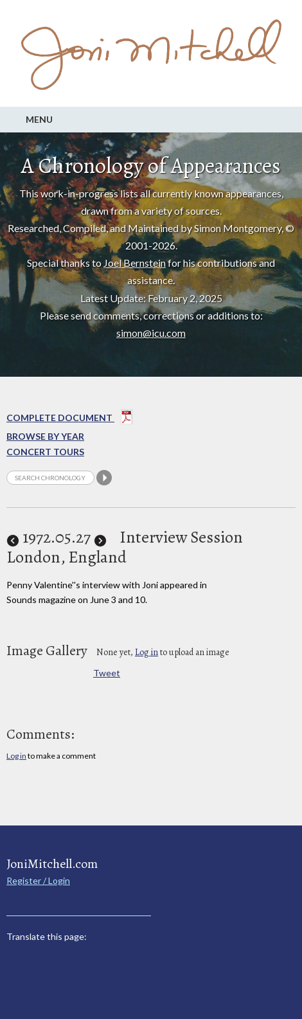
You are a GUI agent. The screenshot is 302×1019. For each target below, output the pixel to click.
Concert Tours (45, 451)
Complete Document (69, 419)
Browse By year (45, 436)
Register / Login (38, 880)
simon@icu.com (151, 333)
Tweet (106, 672)
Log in (146, 652)
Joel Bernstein (134, 263)
